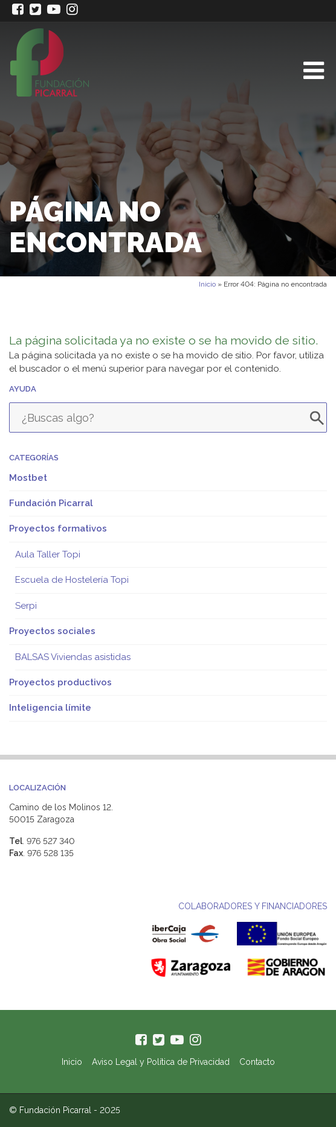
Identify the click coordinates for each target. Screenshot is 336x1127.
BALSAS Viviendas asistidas (73, 657)
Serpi (26, 605)
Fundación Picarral (51, 503)
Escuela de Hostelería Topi (72, 579)
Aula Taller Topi (47, 554)
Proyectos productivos (60, 682)
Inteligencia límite (50, 707)
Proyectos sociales (52, 631)
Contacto (257, 1062)
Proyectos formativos (58, 528)
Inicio (207, 284)
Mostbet (28, 477)
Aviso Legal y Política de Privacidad (161, 1062)
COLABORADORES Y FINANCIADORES (252, 906)
